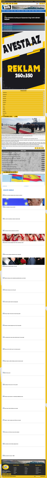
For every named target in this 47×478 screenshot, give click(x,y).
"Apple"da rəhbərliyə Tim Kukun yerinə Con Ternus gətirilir (10, 384)
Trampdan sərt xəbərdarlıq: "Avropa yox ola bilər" (23, 163)
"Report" (6, 137)
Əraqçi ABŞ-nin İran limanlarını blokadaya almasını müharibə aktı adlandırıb (23, 155)
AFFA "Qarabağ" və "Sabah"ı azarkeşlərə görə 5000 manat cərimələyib (12, 420)
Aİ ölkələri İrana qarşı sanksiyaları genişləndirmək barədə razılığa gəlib (12, 254)
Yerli (12, 3)
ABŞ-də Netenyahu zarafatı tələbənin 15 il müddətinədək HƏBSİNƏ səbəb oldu (13, 396)
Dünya (23, 108)
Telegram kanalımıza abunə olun (7, 26)
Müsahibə (7, 3)
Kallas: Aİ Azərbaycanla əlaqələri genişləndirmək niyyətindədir (23, 167)
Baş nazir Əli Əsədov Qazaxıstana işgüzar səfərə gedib (10, 266)
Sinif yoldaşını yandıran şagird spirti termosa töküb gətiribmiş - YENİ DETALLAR (23, 159)
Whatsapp (15, 472)
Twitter (15, 471)
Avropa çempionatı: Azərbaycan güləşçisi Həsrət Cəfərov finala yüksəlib (12, 325)
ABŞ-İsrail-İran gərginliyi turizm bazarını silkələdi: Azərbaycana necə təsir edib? (23, 157)
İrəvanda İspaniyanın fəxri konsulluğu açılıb (23, 153)
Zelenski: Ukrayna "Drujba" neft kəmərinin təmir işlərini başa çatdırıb (11, 313)
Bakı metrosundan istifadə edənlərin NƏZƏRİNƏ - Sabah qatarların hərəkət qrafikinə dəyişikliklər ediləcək (23, 161)
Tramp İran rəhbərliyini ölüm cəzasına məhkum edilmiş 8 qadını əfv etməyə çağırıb (13, 337)
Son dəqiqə (15, 3)
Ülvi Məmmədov (38, 476)
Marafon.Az (37, 467)
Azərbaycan (23, 92)
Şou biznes (23, 113)
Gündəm (4, 3)
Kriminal (23, 102)
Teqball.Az (37, 468)
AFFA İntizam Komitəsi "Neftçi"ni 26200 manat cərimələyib (10, 408)
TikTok (15, 473)
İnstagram (15, 468)
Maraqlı (23, 111)
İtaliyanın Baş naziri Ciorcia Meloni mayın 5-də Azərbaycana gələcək (11, 349)
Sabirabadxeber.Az (38, 472)
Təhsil (10, 3)
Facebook (15, 467)
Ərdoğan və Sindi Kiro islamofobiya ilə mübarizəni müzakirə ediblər (23, 165)
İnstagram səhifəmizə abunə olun (7, 24)
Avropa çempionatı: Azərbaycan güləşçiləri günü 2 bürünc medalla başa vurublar (23, 169)
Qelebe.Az (37, 471)
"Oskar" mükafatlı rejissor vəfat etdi (23, 171)
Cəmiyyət (23, 96)
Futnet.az (37, 473)
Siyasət (23, 104)
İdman (23, 109)
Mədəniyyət (23, 94)
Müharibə (23, 98)
